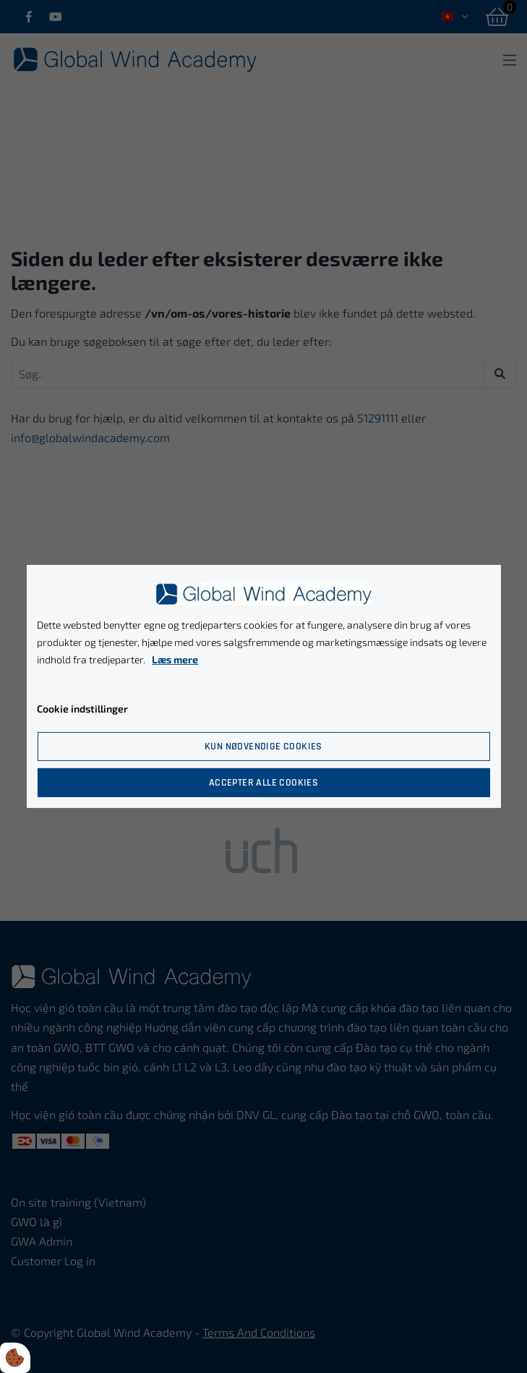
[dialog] (263, 686)
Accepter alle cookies (263, 782)
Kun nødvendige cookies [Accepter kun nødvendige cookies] (263, 746)
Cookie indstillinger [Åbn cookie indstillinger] (82, 708)
